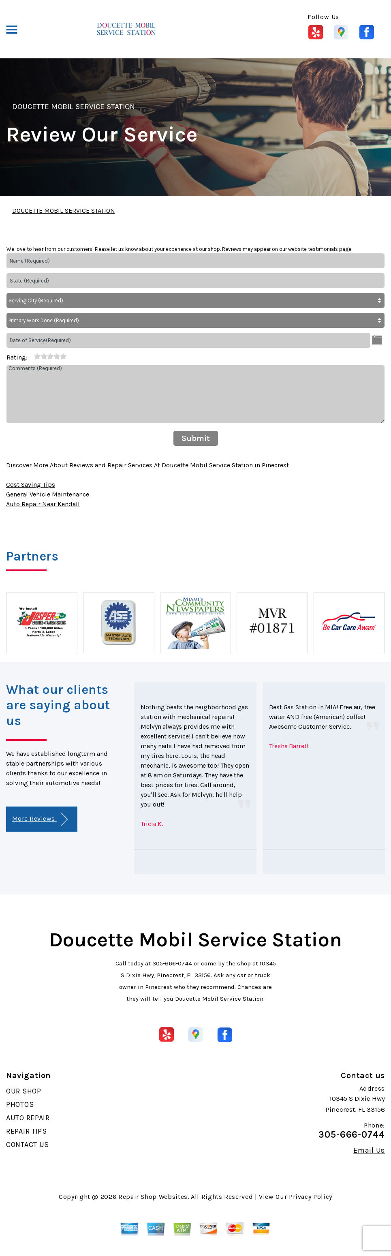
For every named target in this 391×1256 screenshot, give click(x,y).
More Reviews (40, 819)
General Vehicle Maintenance (47, 494)
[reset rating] (31, 356)
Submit (196, 438)
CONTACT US (27, 1144)
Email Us (369, 1150)
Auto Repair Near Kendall (43, 504)
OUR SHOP (23, 1091)
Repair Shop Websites (153, 1196)
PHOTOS (20, 1104)
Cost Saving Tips (30, 484)
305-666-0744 (172, 963)
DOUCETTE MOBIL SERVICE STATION (73, 106)
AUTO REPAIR (28, 1117)
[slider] (50, 356)
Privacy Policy (310, 1196)
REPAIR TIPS (26, 1131)
